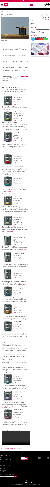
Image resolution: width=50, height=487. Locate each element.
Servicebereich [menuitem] (47, 0)
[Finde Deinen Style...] (24, 5)
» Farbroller (10, 127)
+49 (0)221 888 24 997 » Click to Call (6, 455)
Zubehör (3, 448)
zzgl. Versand (47, 19)
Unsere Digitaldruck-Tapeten (38, 456)
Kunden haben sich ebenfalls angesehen (18, 448)
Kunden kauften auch (10, 448)
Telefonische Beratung (34, 35)
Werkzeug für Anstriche (9, 64)
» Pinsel (9, 109)
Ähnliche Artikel (6, 448)
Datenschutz (48, 457)
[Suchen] (31, 5)
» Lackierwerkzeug (7, 148)
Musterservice (47, 456)
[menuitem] (24, 5)
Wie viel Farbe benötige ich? (34, 34)
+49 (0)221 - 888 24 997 (4, 0)
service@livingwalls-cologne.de (5, 454)
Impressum (48, 458)
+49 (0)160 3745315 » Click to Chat (6, 465)
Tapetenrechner (39, 458)
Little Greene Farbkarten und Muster (16, 56)
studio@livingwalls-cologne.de (5, 464)
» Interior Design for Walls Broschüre (4, 471)
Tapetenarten (39, 459)
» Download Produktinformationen (18, 104)
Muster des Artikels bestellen (43, 29)
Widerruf (48, 459)
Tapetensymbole (39, 457)
